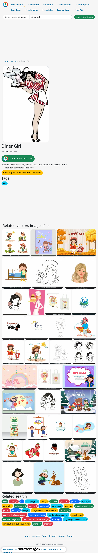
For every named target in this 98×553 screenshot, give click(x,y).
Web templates (83, 4)
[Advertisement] (49, 40)
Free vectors (17, 4)
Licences (36, 536)
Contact (70, 536)
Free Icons (16, 10)
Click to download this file (18, 158)
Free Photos (33, 4)
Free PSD (79, 10)
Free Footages (64, 4)
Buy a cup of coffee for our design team (22, 172)
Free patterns (64, 10)
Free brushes (32, 10)
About (61, 536)
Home (5, 61)
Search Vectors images (15, 17)
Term (44, 536)
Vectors (14, 61)
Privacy (52, 536)
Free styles (47, 10)
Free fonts (48, 4)
